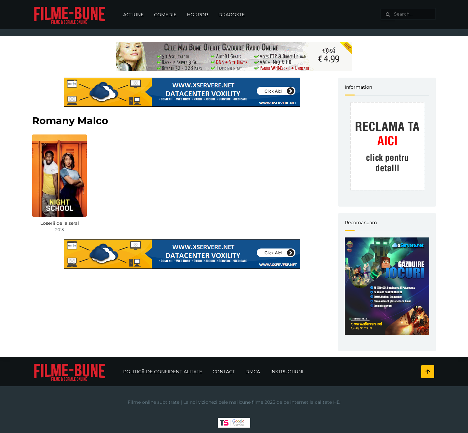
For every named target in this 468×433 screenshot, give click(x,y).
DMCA (252, 372)
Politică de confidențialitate (162, 372)
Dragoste (231, 15)
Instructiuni (286, 372)
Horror (197, 15)
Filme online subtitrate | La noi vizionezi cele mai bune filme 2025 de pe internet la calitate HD (234, 402)
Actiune (133, 15)
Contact (224, 372)
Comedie (165, 15)
